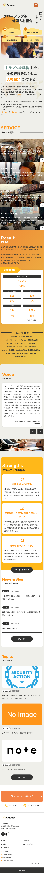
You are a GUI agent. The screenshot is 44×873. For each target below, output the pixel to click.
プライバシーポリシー (37, 864)
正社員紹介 (5, 851)
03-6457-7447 (15, 806)
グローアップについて (22, 570)
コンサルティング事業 (7, 860)
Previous (33, 431)
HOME (3, 840)
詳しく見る (22, 639)
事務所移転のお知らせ (10, 628)
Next (40, 431)
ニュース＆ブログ (28, 844)
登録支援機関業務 (6, 857)
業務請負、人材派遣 (7, 854)
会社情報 (3, 844)
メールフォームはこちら (22, 796)
